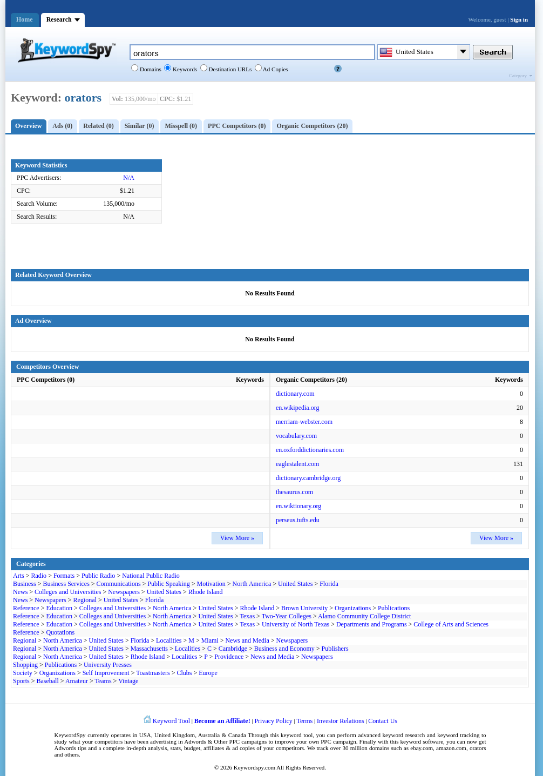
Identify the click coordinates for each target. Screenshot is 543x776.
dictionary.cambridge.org (308, 478)
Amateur (76, 681)
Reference (26, 608)
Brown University (304, 608)
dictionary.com (295, 393)
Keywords (184, 69)
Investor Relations (340, 721)
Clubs (184, 673)
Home (24, 19)
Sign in (519, 19)
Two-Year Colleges (286, 616)
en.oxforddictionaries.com (310, 450)
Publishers (335, 648)
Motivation (210, 584)
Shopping (25, 665)
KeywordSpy (70, 735)
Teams (102, 681)
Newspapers (124, 592)
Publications (394, 608)
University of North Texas (295, 624)
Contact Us (382, 721)
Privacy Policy (273, 721)
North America (252, 584)
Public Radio (98, 575)
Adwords (195, 741)
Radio (38, 575)
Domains (149, 69)
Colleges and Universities (68, 592)
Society (22, 673)
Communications (119, 584)
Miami (210, 640)
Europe (208, 673)
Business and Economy (284, 648)
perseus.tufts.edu (298, 520)
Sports (21, 681)
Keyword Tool (171, 721)
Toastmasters (152, 673)
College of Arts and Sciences (450, 624)
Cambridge (233, 648)
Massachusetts (149, 648)
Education (59, 608)
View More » (237, 538)
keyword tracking (458, 735)
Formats (63, 575)
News (20, 592)
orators (83, 97)
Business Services (66, 584)
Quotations (60, 632)
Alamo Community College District (364, 616)
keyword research (404, 735)
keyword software (422, 741)
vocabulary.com (296, 436)
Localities (168, 640)
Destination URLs (229, 69)
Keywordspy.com (254, 767)
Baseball (47, 681)
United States (295, 584)
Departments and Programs (371, 624)
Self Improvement (106, 673)
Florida (329, 584)
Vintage (128, 681)
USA (145, 735)
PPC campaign (338, 741)
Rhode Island (205, 592)
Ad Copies (275, 69)
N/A (128, 177)
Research (59, 19)
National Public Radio (151, 575)
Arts (18, 575)
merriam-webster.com (304, 422)
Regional (85, 600)
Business (24, 584)
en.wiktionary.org (298, 506)
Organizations (353, 608)
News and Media (247, 640)
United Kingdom (174, 735)
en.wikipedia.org (297, 407)
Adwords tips (70, 748)
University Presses (108, 665)
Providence (228, 656)
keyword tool (297, 735)
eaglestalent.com (297, 464)
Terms (304, 721)
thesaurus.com (294, 492)
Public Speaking (168, 584)
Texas (247, 616)
